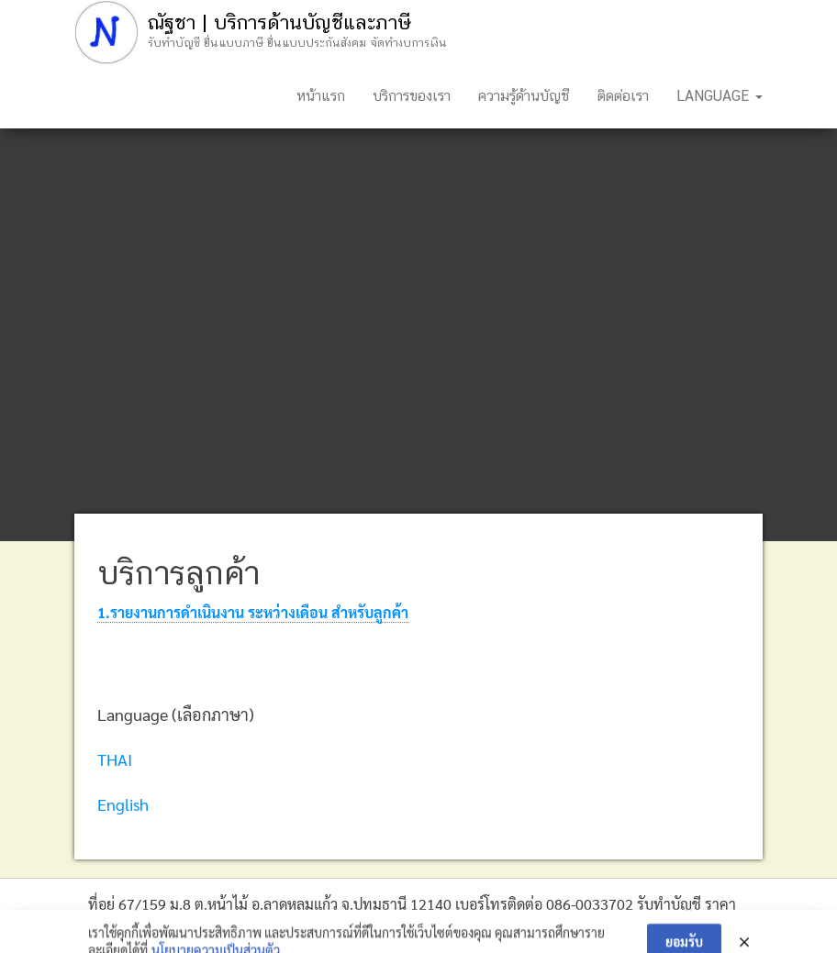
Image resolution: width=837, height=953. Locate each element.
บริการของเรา (412, 96)
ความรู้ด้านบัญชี (524, 96)
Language (719, 96)
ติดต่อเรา (623, 96)
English (123, 803)
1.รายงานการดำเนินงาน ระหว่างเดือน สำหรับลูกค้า (252, 612)
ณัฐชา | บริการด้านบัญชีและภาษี (279, 22)
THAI (114, 759)
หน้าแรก (320, 96)
